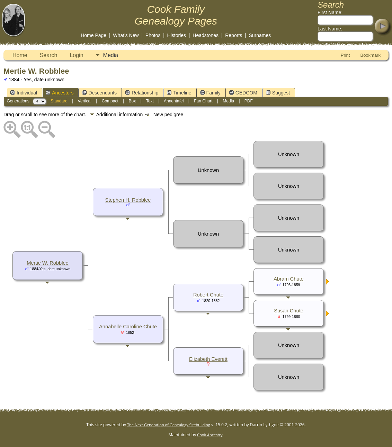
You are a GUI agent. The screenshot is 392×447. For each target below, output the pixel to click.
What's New (126, 35)
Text (150, 101)
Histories (176, 35)
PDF (248, 101)
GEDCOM (243, 92)
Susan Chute (288, 310)
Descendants (99, 92)
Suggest (278, 92)
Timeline (179, 92)
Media (110, 55)
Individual (23, 92)
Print (345, 55)
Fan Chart (203, 101)
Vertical (84, 101)
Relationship (141, 92)
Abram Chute (288, 279)
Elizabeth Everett (208, 359)
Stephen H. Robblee (128, 200)
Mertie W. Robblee (48, 263)
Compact (110, 101)
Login (76, 55)
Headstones (206, 35)
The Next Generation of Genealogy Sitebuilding (168, 424)
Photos (153, 35)
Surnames (260, 35)
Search (48, 55)
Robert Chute (208, 295)
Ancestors (59, 92)
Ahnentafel (174, 101)
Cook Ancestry (209, 434)
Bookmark (370, 55)
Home (19, 55)
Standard (59, 101)
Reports (233, 35)
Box (132, 101)
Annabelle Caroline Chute (128, 326)
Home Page (93, 35)
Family (210, 92)
